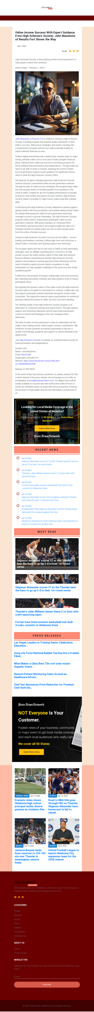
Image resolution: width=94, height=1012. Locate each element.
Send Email (26, 354)
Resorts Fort (38, 138)
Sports (17, 919)
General (17, 927)
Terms (17, 948)
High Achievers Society (30, 340)
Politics (17, 911)
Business (18, 915)
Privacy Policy (20, 953)
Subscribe (47, 984)
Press (16, 923)
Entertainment (20, 936)
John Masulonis (22, 138)
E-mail (16, 976)
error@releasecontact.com (41, 380)
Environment (19, 931)
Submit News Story (47, 428)
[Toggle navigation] (47, 18)
